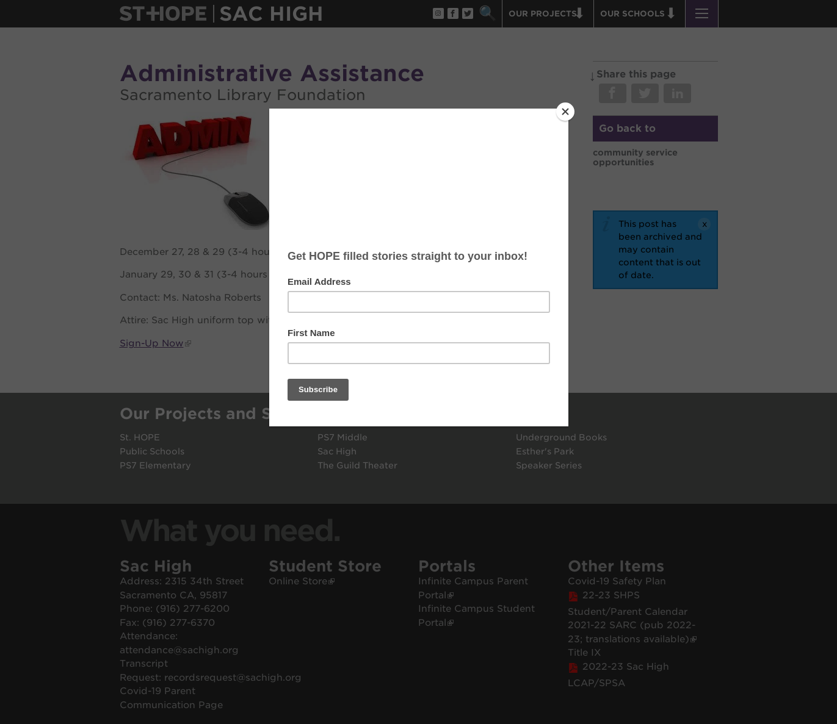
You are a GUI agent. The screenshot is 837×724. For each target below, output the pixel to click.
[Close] (565, 111)
